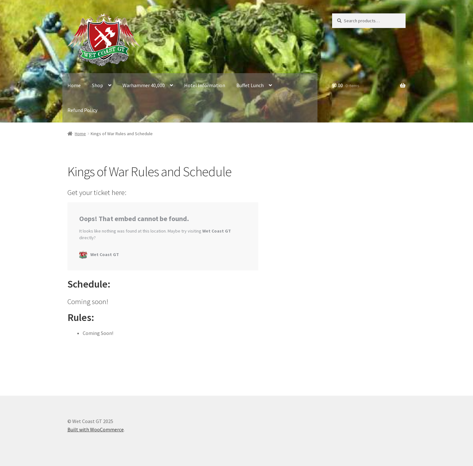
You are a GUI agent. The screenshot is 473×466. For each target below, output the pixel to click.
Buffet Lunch (250, 85)
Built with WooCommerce (95, 429)
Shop (97, 85)
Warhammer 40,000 (143, 85)
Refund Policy (82, 110)
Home (74, 85)
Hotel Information (204, 85)
